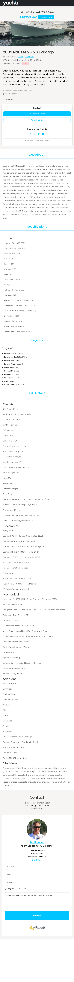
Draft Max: (7, 269)
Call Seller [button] (37, 120)
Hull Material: (8, 290)
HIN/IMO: (7, 243)
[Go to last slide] (4, 34)
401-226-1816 (37, 860)
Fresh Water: (8, 305)
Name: (6, 238)
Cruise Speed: (9, 279)
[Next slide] (70, 34)
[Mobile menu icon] (70, 3)
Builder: (7, 326)
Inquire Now (46, 17)
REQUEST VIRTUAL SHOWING (20, 889)
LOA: (6, 248)
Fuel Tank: (7, 300)
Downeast (29, 57)
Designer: (7, 321)
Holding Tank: (9, 311)
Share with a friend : (37, 129)
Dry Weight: (8, 316)
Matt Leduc (37, 842)
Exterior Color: (9, 332)
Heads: (6, 274)
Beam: (6, 264)
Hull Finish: (8, 295)
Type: (6, 253)
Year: (6, 259)
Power (20, 57)
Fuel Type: (7, 285)
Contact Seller (37, 114)
